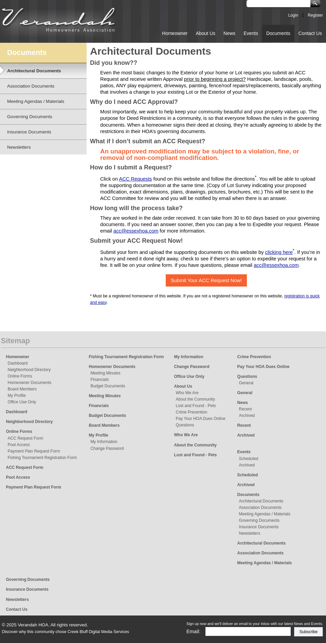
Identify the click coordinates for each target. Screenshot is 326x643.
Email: (193, 631)
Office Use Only (22, 402)
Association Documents (260, 507)
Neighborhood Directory (29, 369)
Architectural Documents (261, 501)
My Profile (17, 395)
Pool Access (19, 444)
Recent (245, 409)
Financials (99, 379)
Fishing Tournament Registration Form (42, 457)
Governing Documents (259, 520)
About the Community (195, 399)
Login (293, 15)
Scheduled (248, 458)
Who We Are (187, 392)
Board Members (22, 389)
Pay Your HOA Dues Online (200, 418)
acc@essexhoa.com (135, 231)
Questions (185, 425)
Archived (247, 415)
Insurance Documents (259, 527)
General (246, 383)
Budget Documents (107, 386)
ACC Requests (135, 179)
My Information (103, 441)
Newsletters (249, 533)
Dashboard (18, 363)
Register (315, 15)
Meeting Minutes (105, 373)
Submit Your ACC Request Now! (206, 280)
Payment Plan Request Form (34, 451)
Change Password (107, 448)
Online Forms (20, 376)
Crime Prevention (191, 412)
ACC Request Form (25, 438)
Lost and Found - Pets (196, 405)
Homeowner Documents (30, 382)
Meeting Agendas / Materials (264, 514)
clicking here (279, 252)
